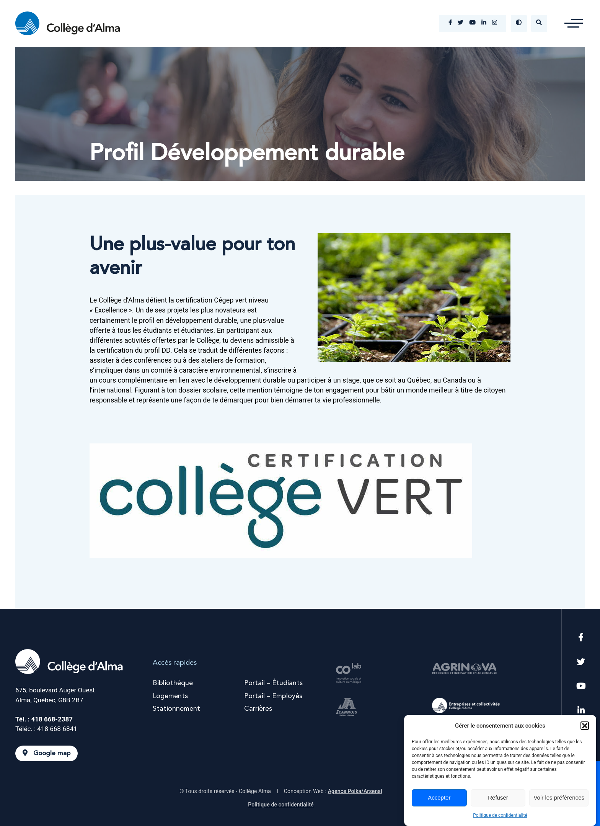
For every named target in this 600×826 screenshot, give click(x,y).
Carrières (258, 708)
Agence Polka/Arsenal (355, 791)
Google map (46, 753)
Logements (170, 696)
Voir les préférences (558, 797)
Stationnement (176, 708)
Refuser (498, 797)
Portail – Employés (273, 696)
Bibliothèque (173, 683)
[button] (585, 725)
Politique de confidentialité (500, 815)
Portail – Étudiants (273, 683)
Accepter (439, 797)
